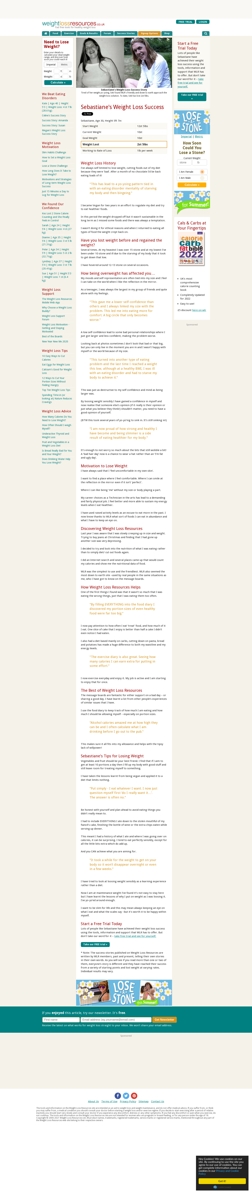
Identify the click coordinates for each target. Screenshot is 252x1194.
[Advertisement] (126, 9)
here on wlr (199, 310)
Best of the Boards (52, 336)
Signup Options (149, 33)
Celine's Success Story (54, 115)
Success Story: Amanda (55, 120)
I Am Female (191, 172)
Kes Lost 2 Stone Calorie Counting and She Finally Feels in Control (55, 217)
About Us (93, 1101)
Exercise (69, 33)
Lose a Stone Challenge (55, 165)
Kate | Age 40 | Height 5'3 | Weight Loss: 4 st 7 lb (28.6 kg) (57, 107)
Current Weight (192, 158)
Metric (199, 136)
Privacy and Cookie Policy (219, 1172)
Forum (107, 33)
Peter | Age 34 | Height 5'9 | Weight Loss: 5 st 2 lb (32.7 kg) (57, 253)
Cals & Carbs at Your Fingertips (192, 226)
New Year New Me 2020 (55, 341)
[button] (51, 64)
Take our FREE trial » (95, 944)
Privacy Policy (128, 1101)
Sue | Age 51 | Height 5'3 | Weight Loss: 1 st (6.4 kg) (56, 277)
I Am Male (191, 178)
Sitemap (144, 1101)
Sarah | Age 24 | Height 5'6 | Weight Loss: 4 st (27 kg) (56, 229)
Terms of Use (109, 1101)
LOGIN (203, 21)
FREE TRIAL (185, 21)
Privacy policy (181, 1025)
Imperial (186, 136)
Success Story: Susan (53, 125)
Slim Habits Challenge (54, 152)
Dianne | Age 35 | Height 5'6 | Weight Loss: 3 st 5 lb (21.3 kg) (57, 241)
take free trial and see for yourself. (135, 936)
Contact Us (157, 1101)
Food (55, 33)
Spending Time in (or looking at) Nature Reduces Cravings (57, 398)
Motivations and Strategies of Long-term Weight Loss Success (56, 183)
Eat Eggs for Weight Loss (56, 364)
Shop (167, 33)
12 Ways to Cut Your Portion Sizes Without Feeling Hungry (54, 381)
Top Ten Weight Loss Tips (56, 390)
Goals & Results (89, 33)
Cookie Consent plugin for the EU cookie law (222, 1187)
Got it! (222, 1181)
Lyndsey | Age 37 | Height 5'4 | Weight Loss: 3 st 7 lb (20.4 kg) (57, 265)
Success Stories (126, 33)
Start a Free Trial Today (101, 923)
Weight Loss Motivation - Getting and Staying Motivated (55, 328)
